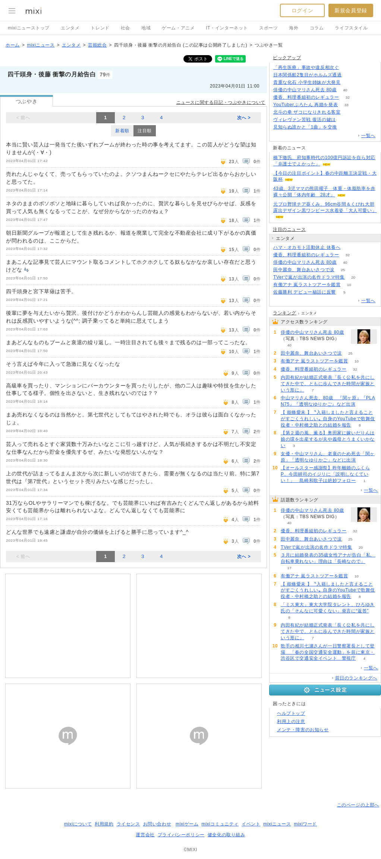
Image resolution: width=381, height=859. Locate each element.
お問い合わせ (157, 824)
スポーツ (268, 28)
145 (347, 68)
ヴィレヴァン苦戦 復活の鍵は (304, 119)
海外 (293, 28)
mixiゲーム (187, 824)
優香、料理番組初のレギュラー (306, 97)
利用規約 (104, 824)
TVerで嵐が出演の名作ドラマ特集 (309, 277)
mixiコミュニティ (220, 824)
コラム (317, 28)
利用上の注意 (291, 721)
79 (346, 127)
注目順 (145, 130)
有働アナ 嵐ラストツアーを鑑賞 (306, 284)
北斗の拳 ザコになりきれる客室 (306, 112)
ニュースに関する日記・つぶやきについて (220, 102)
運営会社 (145, 834)
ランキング (284, 313)
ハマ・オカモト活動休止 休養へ (306, 247)
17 (289, 568)
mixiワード (305, 824)
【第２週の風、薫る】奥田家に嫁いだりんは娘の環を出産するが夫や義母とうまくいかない (328, 439)
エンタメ (70, 28)
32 (348, 97)
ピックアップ (287, 57)
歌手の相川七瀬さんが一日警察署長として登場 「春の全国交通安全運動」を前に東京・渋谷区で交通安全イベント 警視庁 (328, 652)
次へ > (244, 117)
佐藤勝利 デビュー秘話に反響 (304, 292)
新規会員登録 (350, 10)
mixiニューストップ (29, 28)
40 (345, 90)
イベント (251, 824)
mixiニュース (40, 45)
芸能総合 (97, 45)
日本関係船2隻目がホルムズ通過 (307, 74)
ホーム (13, 45)
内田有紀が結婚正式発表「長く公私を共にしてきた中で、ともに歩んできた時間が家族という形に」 (328, 384)
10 (349, 285)
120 (344, 120)
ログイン (302, 10)
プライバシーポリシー (181, 834)
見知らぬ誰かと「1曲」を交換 (305, 127)
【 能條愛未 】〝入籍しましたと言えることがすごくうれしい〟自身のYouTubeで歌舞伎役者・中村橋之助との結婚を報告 (328, 419)
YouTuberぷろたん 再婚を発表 (305, 104)
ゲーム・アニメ (178, 28)
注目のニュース (289, 229)
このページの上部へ (358, 805)
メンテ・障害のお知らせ (303, 729)
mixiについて (78, 824)
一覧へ (368, 135)
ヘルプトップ (291, 713)
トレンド (100, 28)
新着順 (122, 130)
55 (349, 247)
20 (353, 277)
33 (346, 105)
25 (343, 270)
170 (349, 82)
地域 (146, 28)
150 (349, 112)
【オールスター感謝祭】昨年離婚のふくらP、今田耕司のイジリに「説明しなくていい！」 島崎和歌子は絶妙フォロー (325, 474)
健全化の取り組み (226, 834)
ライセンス (128, 824)
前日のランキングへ (356, 678)
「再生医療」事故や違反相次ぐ (306, 67)
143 (350, 75)
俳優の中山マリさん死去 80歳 (305, 89)
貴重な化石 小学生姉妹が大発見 (306, 82)
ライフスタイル (351, 28)
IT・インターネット (227, 28)
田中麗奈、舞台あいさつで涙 (303, 269)
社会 (125, 28)
